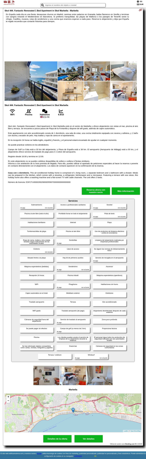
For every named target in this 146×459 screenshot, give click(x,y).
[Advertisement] (73, 42)
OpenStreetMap (136, 431)
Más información (126, 191)
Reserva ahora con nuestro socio (96, 191)
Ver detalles (88, 439)
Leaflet (126, 431)
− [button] (8, 401)
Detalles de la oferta (57, 439)
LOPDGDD (78, 456)
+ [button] (8, 397)
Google (39, 453)
